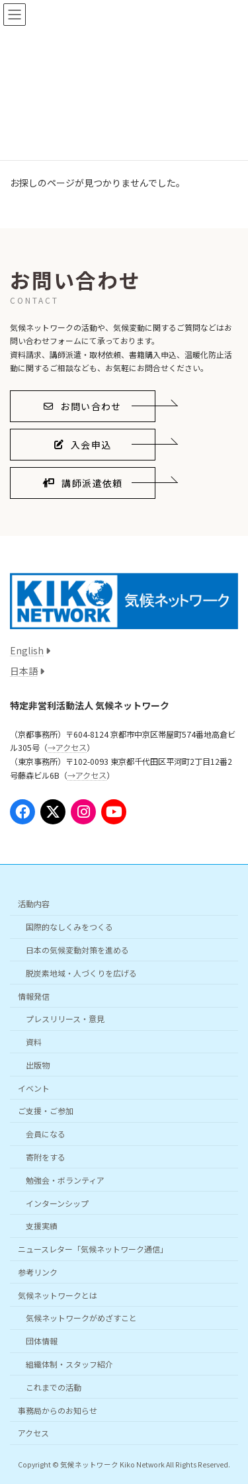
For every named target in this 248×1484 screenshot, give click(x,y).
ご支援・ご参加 (45, 1110)
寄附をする (45, 1156)
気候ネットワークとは (57, 1295)
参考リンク (38, 1272)
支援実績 (42, 1225)
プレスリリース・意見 (65, 1018)
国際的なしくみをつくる (69, 926)
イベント (34, 1087)
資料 (34, 1041)
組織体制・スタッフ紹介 (69, 1364)
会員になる (45, 1133)
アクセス (33, 1432)
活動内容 (34, 903)
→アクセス (67, 748)
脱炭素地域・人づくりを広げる (81, 973)
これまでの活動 (53, 1387)
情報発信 (34, 995)
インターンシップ (57, 1202)
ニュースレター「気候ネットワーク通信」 (93, 1248)
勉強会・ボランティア (65, 1180)
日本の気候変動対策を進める (77, 949)
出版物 (38, 1064)
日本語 (24, 670)
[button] (82, 406)
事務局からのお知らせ (57, 1409)
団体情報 (42, 1340)
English (27, 650)
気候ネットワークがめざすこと (81, 1317)
